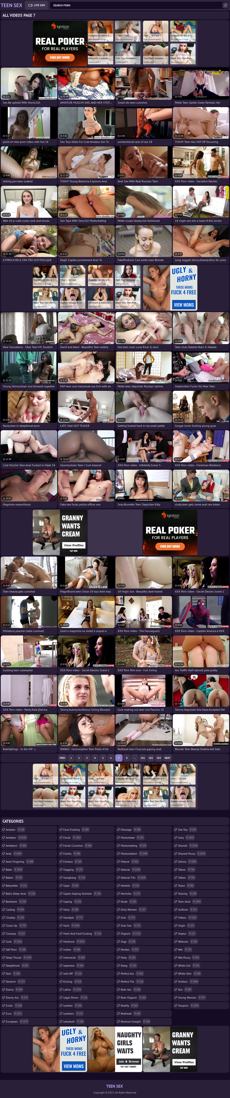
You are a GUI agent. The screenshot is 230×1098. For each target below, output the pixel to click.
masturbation (134, 853)
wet (185, 949)
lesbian (72, 1005)
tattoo (187, 877)
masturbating (134, 845)
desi (13, 973)
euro (14, 1013)
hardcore (74, 941)
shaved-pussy (192, 853)
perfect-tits (132, 981)
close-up (16, 925)
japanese (73, 965)
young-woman (192, 997)
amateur (16, 837)
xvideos (188, 981)
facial (72, 837)
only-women (134, 909)
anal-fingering (20, 861)
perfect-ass (132, 973)
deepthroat (17, 965)
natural (131, 869)
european (17, 1021)
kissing (72, 981)
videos (187, 917)
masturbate (132, 837)
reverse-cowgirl (136, 1021)
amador (15, 829)
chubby (15, 917)
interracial (74, 957)
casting (15, 909)
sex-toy (187, 829)
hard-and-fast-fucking (82, 933)
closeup (16, 933)
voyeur (187, 933)
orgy (128, 941)
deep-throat (19, 957)
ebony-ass (17, 997)
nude (129, 901)
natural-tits (133, 877)
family (72, 853)
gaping (72, 901)
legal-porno (75, 997)
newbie (130, 885)
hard (71, 925)
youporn (189, 1005)
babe (14, 869)
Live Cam (39, 5)
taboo (186, 869)
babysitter (17, 885)
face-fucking (76, 829)
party (128, 957)
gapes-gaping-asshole (82, 893)
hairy (71, 909)
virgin (186, 925)
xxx (185, 989)
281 (143, 758)
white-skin (189, 973)
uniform (188, 909)
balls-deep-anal (21, 893)
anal (14, 853)
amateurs (16, 845)
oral (128, 917)
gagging (73, 869)
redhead (131, 1013)
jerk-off (72, 973)
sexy (186, 837)
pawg (129, 965)
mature (130, 861)
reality (130, 1005)
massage (131, 829)
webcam (188, 941)
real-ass (131, 989)
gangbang (74, 877)
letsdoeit (73, 1021)
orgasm (131, 933)
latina (72, 989)
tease (186, 885)
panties (130, 949)
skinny (187, 861)
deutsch (16, 981)
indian (72, 949)
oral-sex (131, 925)
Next (167, 758)
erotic (14, 1005)
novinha (131, 893)
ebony (14, 989)
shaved (188, 845)
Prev (62, 758)
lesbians (73, 1013)
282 (151, 758)
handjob (73, 917)
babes (14, 877)
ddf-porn (16, 949)
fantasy (72, 861)
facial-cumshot (77, 845)
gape (71, 885)
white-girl (189, 965)
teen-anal (190, 901)
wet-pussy (189, 957)
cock (14, 941)
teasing (187, 893)
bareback (16, 901)
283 (159, 758)
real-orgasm (134, 997)
